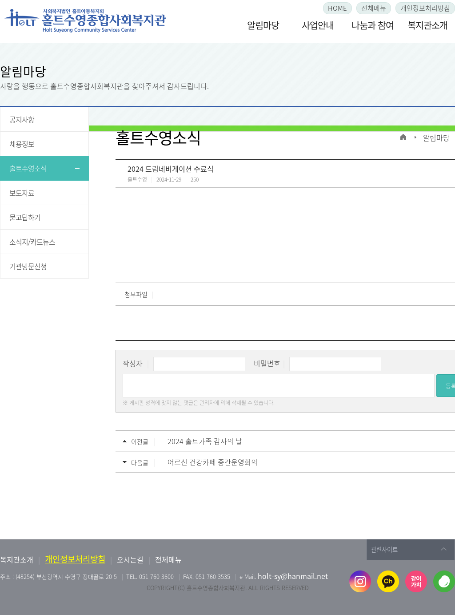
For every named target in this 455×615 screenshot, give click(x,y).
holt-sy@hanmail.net (293, 575)
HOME (337, 8)
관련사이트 (384, 549)
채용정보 (21, 143)
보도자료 (21, 192)
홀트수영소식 (28, 168)
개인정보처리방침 (425, 8)
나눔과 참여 (372, 25)
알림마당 (263, 25)
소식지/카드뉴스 (32, 241)
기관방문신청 (28, 266)
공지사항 (21, 119)
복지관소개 (427, 25)
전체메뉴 (373, 8)
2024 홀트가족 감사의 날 (205, 441)
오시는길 (130, 559)
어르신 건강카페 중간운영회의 (213, 462)
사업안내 (318, 25)
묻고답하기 (24, 217)
